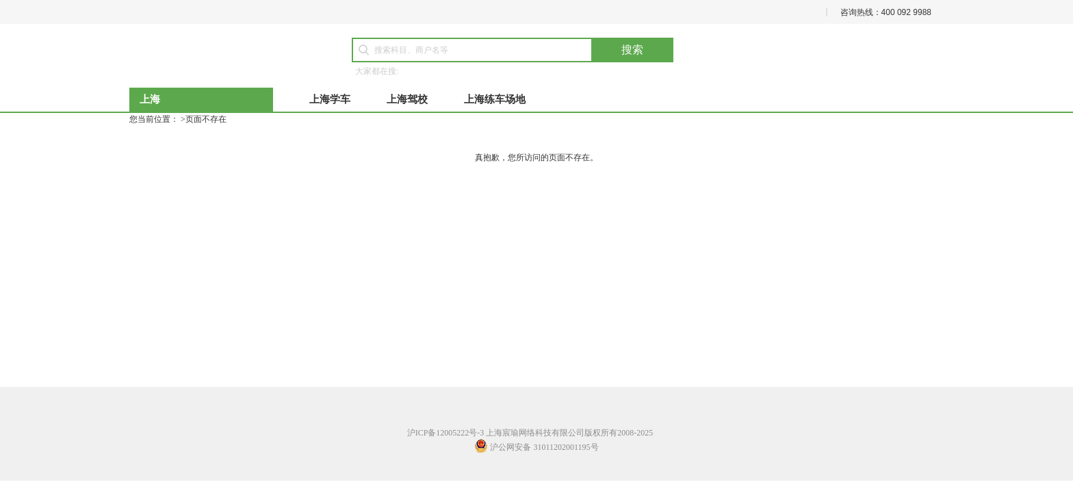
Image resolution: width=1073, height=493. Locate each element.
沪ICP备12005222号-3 (445, 433)
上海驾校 (407, 99)
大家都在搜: (376, 71)
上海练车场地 (495, 99)
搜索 (632, 49)
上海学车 (329, 99)
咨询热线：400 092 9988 (885, 12)
